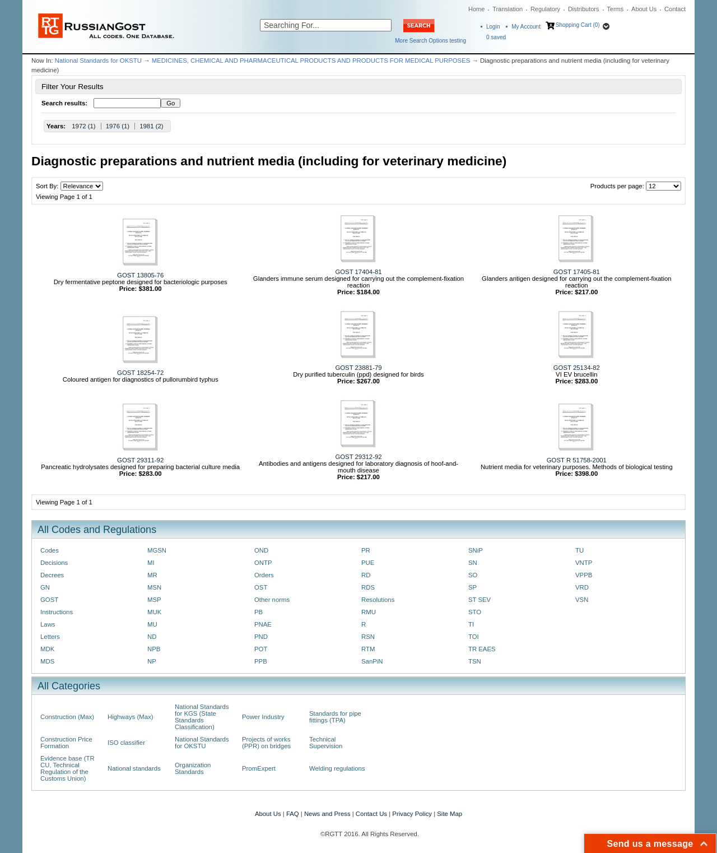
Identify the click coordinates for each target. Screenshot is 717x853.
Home (476, 9)
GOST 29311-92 (140, 460)
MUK (154, 612)
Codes (49, 550)
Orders (264, 575)
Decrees (52, 575)
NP (151, 661)
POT (260, 649)
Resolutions (377, 599)
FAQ (292, 813)
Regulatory (545, 9)
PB (258, 612)
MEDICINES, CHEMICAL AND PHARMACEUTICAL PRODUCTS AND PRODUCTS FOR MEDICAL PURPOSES (311, 60)
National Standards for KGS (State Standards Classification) (202, 716)
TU (579, 550)
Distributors (583, 9)
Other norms (272, 599)
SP (472, 587)
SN (472, 562)
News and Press (327, 813)
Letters (50, 636)
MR (152, 575)
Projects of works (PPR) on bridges (266, 742)
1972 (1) (83, 126)
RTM (368, 649)
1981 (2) (151, 126)
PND (261, 636)
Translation (507, 9)
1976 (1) (117, 126)
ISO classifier (126, 742)
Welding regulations (337, 768)
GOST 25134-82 (576, 367)
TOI (473, 636)
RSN (368, 636)
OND (261, 550)
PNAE (263, 624)
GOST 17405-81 (576, 271)
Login (493, 27)
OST (260, 587)
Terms (615, 9)
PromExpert (259, 768)
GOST (49, 599)
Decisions (54, 562)
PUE (367, 562)
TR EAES (482, 649)
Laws (47, 624)
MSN (154, 587)
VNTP (583, 562)
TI (471, 624)
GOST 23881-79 (358, 367)
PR (365, 550)
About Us (644, 9)
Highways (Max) (130, 716)
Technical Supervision (325, 742)
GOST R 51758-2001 (577, 460)
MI (151, 562)
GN (45, 587)
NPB (153, 649)
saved (496, 37)
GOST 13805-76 (140, 275)
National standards (134, 768)
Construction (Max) (67, 716)
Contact (675, 9)
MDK (47, 649)
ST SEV (479, 599)
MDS (47, 661)
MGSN (156, 550)
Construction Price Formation (66, 742)
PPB (260, 661)
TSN (474, 661)
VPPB (583, 575)
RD (365, 575)
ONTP (263, 562)
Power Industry (263, 716)
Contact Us (371, 813)
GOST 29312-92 (358, 456)
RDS (368, 587)
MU (152, 624)
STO (474, 612)
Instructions (56, 612)
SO (472, 575)
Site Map (449, 813)
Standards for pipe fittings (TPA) (335, 717)
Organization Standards (193, 768)
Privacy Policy (412, 813)
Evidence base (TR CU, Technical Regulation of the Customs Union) (67, 768)
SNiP (475, 550)
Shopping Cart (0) (578, 25)
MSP (154, 599)
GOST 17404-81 (358, 271)
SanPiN (372, 661)
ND (151, 636)
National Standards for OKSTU (98, 60)
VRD (582, 587)
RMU (368, 612)
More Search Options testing (430, 41)
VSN (581, 599)
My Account (526, 27)
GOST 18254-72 (140, 372)
